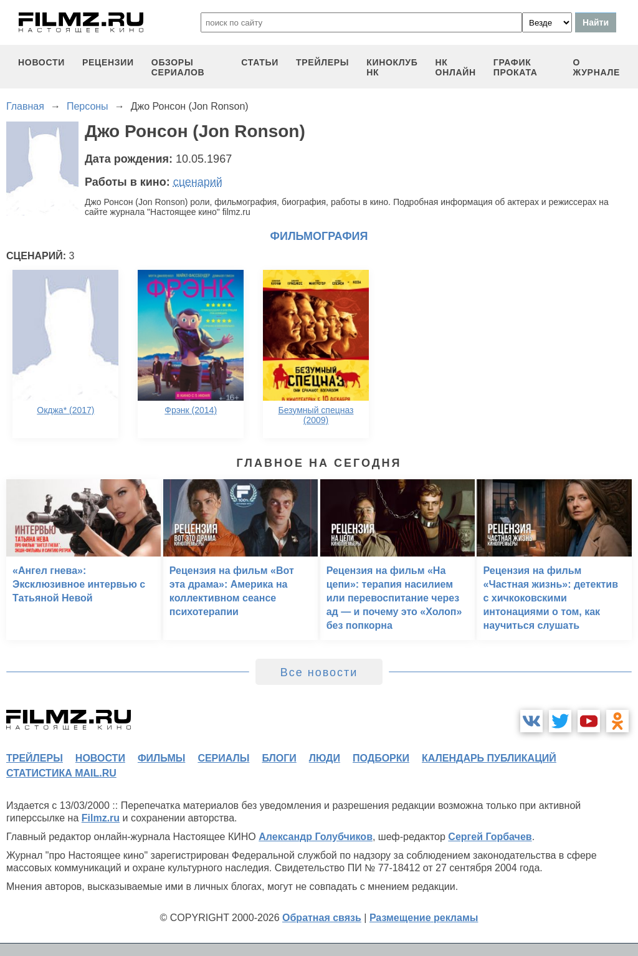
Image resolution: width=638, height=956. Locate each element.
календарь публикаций (489, 758)
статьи (260, 62)
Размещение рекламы (423, 917)
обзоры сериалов (178, 67)
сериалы (223, 758)
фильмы (161, 758)
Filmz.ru (101, 818)
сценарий (197, 182)
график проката (515, 67)
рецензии (108, 62)
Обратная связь (321, 917)
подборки (381, 758)
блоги (279, 758)
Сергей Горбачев (489, 836)
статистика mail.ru (61, 773)
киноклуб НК (391, 67)
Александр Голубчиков (316, 836)
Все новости (319, 672)
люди (324, 758)
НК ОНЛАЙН (456, 67)
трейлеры (322, 62)
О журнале (596, 67)
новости (41, 62)
